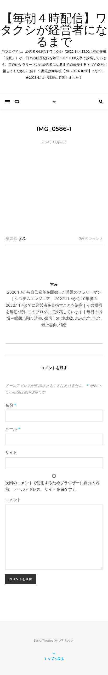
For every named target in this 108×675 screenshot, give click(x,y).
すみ (22, 238)
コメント (13, 499)
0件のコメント (91, 238)
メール (12, 428)
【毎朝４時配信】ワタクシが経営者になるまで (54, 30)
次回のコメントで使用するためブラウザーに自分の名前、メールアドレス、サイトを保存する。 (52, 486)
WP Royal (66, 640)
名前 (10, 405)
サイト (11, 452)
